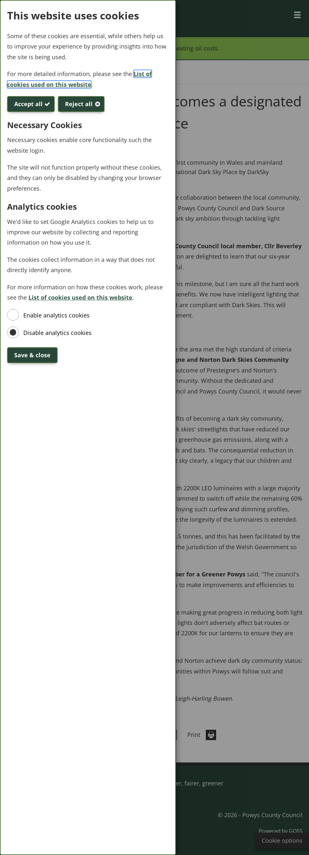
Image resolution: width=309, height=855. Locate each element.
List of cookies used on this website (80, 297)
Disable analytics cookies (57, 333)
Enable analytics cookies (56, 315)
